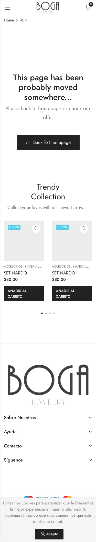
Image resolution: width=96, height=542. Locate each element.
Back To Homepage (48, 142)
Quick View (36, 229)
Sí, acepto (49, 534)
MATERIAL (32, 266)
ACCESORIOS (13, 266)
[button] (42, 313)
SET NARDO (15, 273)
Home (9, 20)
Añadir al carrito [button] (17, 293)
